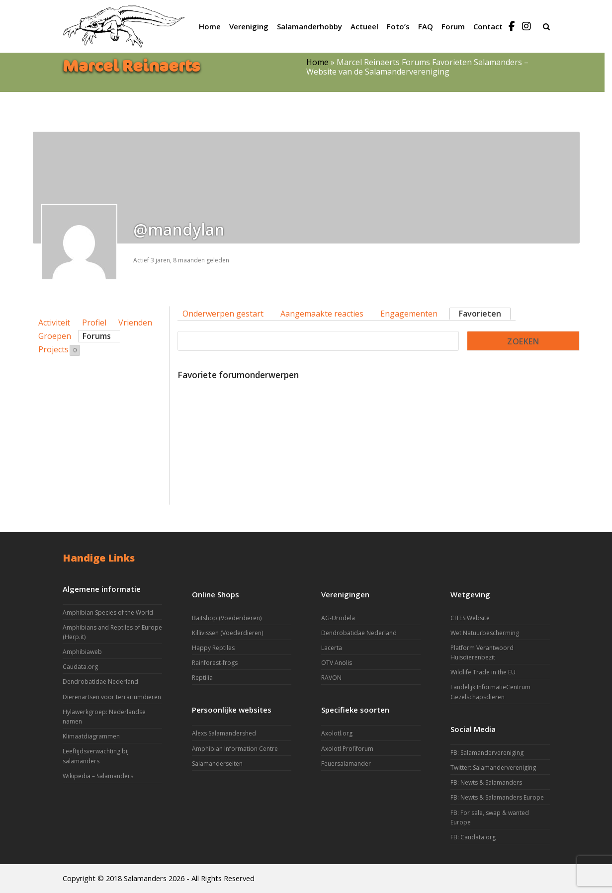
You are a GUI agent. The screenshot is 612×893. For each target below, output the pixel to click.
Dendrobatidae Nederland (100, 681)
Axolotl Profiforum (347, 748)
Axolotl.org (336, 733)
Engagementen (408, 313)
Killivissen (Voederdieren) (227, 633)
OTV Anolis (336, 662)
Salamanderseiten (217, 763)
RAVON (331, 677)
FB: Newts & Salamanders (486, 782)
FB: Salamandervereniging (487, 752)
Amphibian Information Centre (235, 748)
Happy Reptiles (213, 648)
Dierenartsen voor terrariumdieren (112, 697)
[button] (546, 26)
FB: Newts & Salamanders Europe (497, 797)
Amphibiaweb (82, 652)
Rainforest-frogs (215, 662)
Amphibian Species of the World (108, 612)
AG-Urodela (338, 618)
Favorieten (480, 313)
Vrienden (135, 322)
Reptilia (202, 677)
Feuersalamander (346, 763)
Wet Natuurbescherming (484, 633)
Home (317, 62)
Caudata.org (80, 666)
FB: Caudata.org (473, 837)
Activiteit (54, 322)
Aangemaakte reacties (321, 313)
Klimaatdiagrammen (91, 736)
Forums (97, 335)
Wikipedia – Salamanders (98, 776)
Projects (59, 350)
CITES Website (470, 618)
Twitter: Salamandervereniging (493, 767)
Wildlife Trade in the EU (483, 672)
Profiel (94, 322)
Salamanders (145, 878)
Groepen (54, 335)
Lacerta (331, 648)
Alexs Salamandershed (224, 733)
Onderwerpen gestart (222, 313)
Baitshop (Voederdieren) (227, 618)
